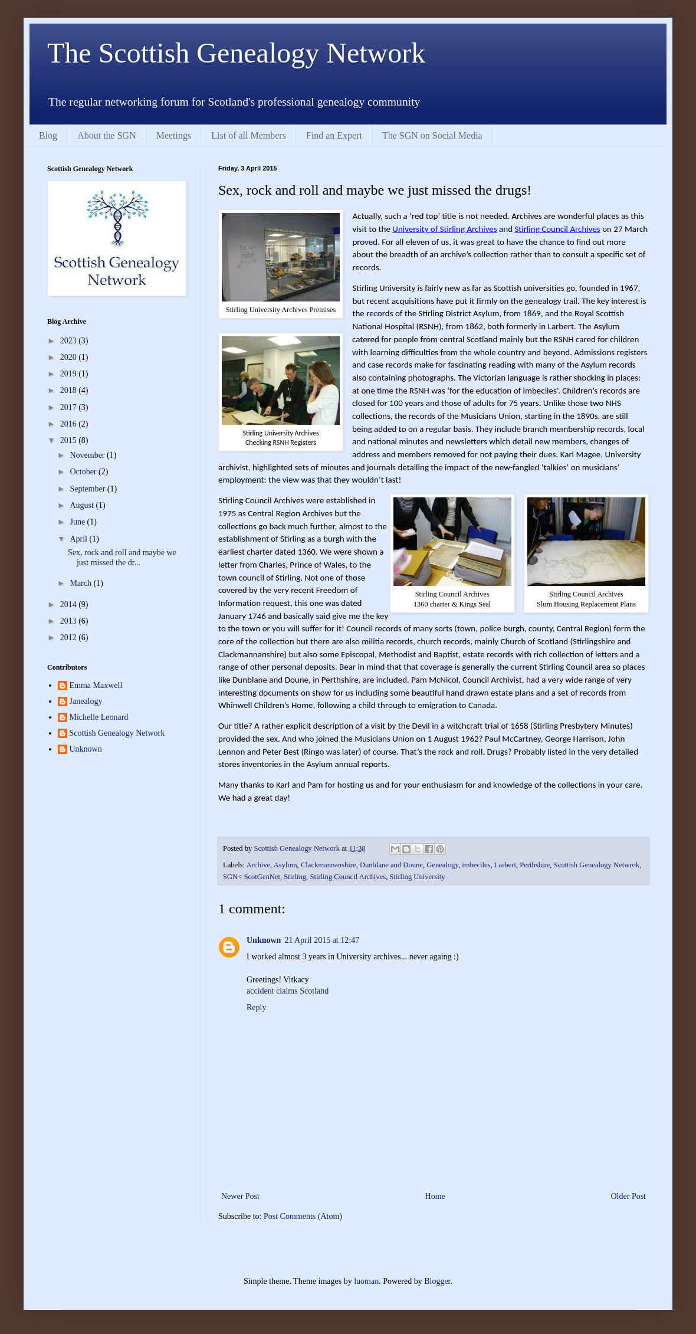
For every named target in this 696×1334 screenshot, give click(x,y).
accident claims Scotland (288, 990)
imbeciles (476, 865)
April (79, 539)
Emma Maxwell (96, 685)
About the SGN (106, 135)
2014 (69, 604)
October (84, 471)
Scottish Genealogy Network (117, 733)
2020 (69, 357)
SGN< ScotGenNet (251, 877)
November (88, 455)
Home (435, 1196)
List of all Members (248, 135)
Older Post (628, 1196)
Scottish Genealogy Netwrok (597, 865)
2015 (69, 440)
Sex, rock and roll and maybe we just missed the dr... (122, 557)
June (78, 521)
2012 (69, 637)
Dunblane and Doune (391, 865)
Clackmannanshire (328, 865)
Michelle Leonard (99, 717)
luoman (366, 1281)
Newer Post (240, 1196)
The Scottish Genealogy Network (236, 52)
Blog (48, 135)
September (88, 488)
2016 (69, 423)
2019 (69, 373)
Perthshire (535, 865)
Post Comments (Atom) (303, 1216)
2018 (69, 390)
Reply (256, 1007)
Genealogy (442, 865)
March (81, 583)
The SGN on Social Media (432, 135)
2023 (69, 340)
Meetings (174, 135)
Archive (259, 865)
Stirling (295, 877)
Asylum (285, 865)
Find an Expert (334, 135)
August (83, 505)
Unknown (264, 940)
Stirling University (417, 877)
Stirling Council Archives (348, 877)
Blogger (437, 1281)
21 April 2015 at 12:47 (321, 940)
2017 (69, 407)
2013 (69, 621)
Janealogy (86, 701)
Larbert (505, 865)
